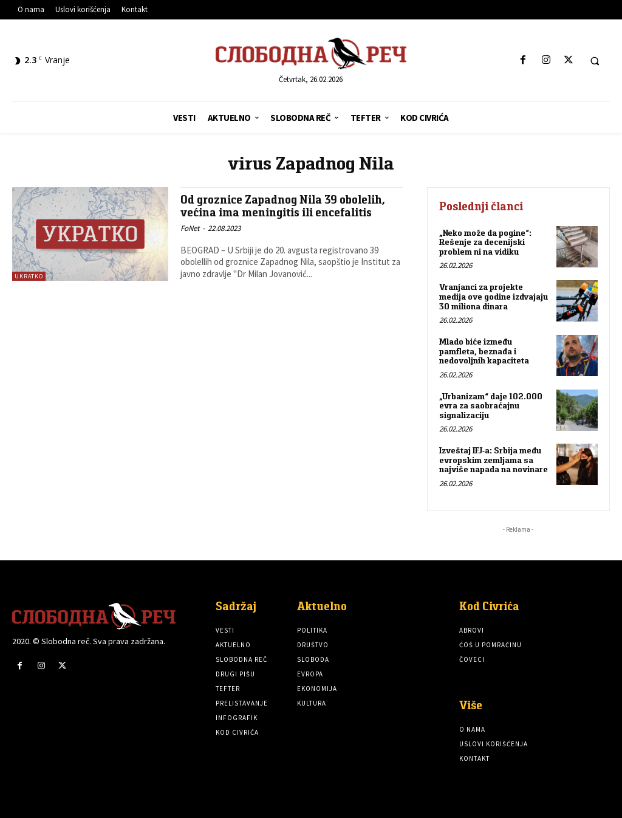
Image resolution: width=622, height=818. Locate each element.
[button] (594, 61)
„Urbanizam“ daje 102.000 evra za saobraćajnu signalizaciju (490, 404)
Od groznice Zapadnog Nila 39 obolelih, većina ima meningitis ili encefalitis (282, 206)
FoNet (189, 228)
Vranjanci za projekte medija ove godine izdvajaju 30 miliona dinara (493, 296)
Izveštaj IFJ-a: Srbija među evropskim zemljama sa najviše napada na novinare (493, 459)
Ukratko (29, 276)
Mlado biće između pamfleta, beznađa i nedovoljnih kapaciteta (484, 350)
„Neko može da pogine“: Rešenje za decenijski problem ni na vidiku (485, 242)
